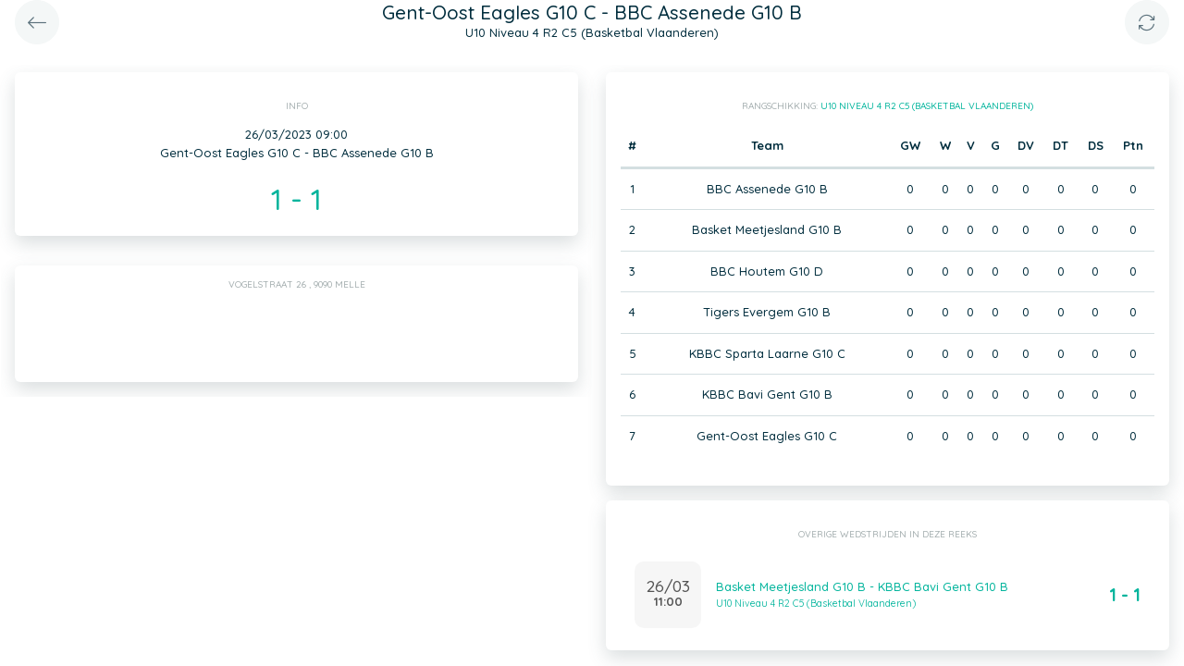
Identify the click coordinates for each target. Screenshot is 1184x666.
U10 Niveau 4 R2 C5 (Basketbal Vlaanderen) (926, 106)
